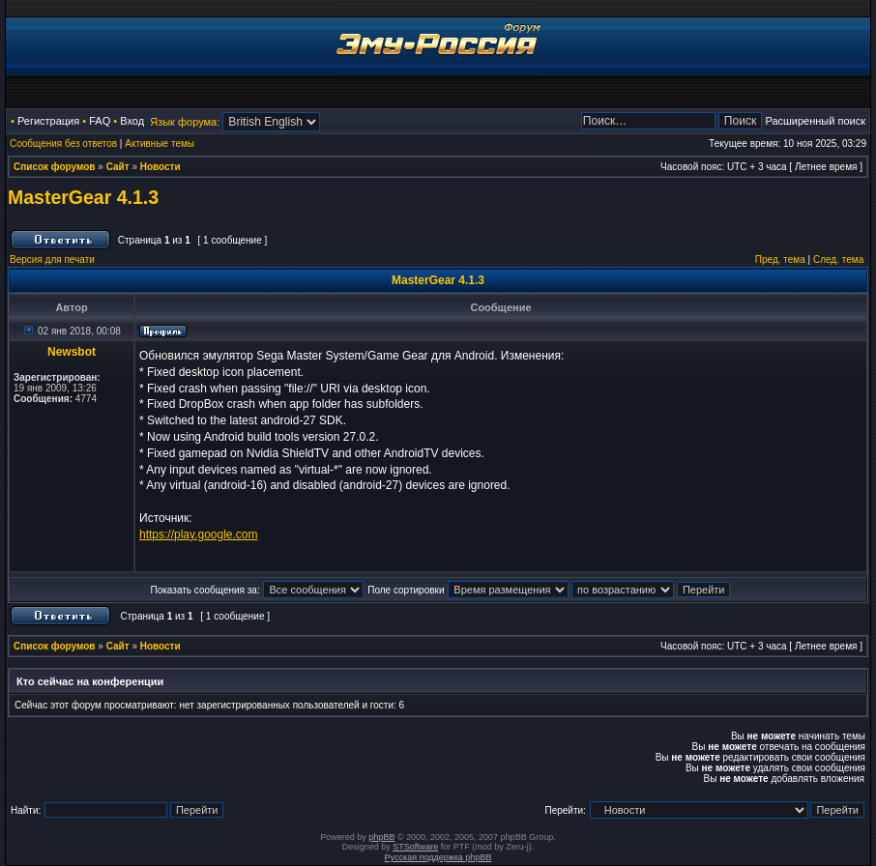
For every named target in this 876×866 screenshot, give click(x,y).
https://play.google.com (198, 534)
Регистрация (48, 121)
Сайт (118, 166)
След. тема (838, 259)
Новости (160, 166)
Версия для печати (52, 259)
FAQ (99, 121)
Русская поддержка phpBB (438, 857)
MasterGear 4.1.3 (83, 197)
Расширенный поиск (815, 121)
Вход (132, 121)
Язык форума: (184, 122)
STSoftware (415, 847)
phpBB (381, 837)
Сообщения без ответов (63, 143)
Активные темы (159, 143)
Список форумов (55, 166)
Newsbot (71, 352)
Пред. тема (780, 259)
